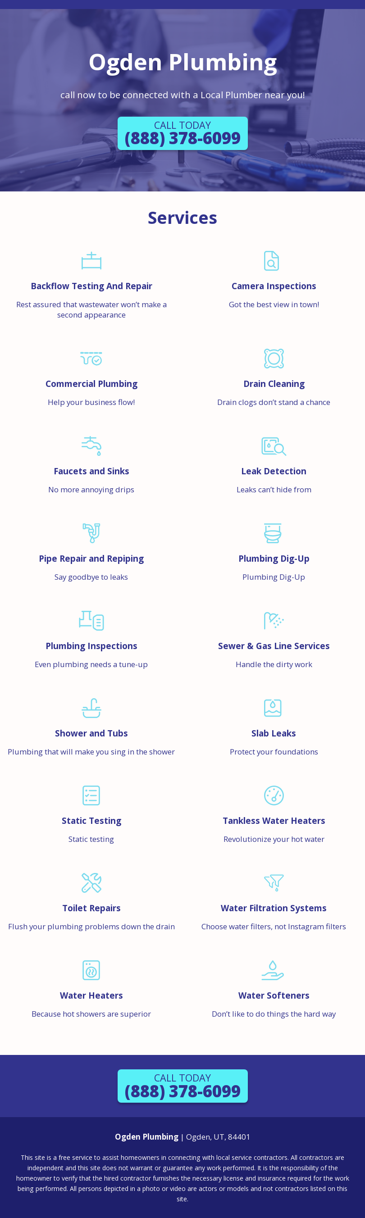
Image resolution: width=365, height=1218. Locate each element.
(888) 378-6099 (183, 134)
